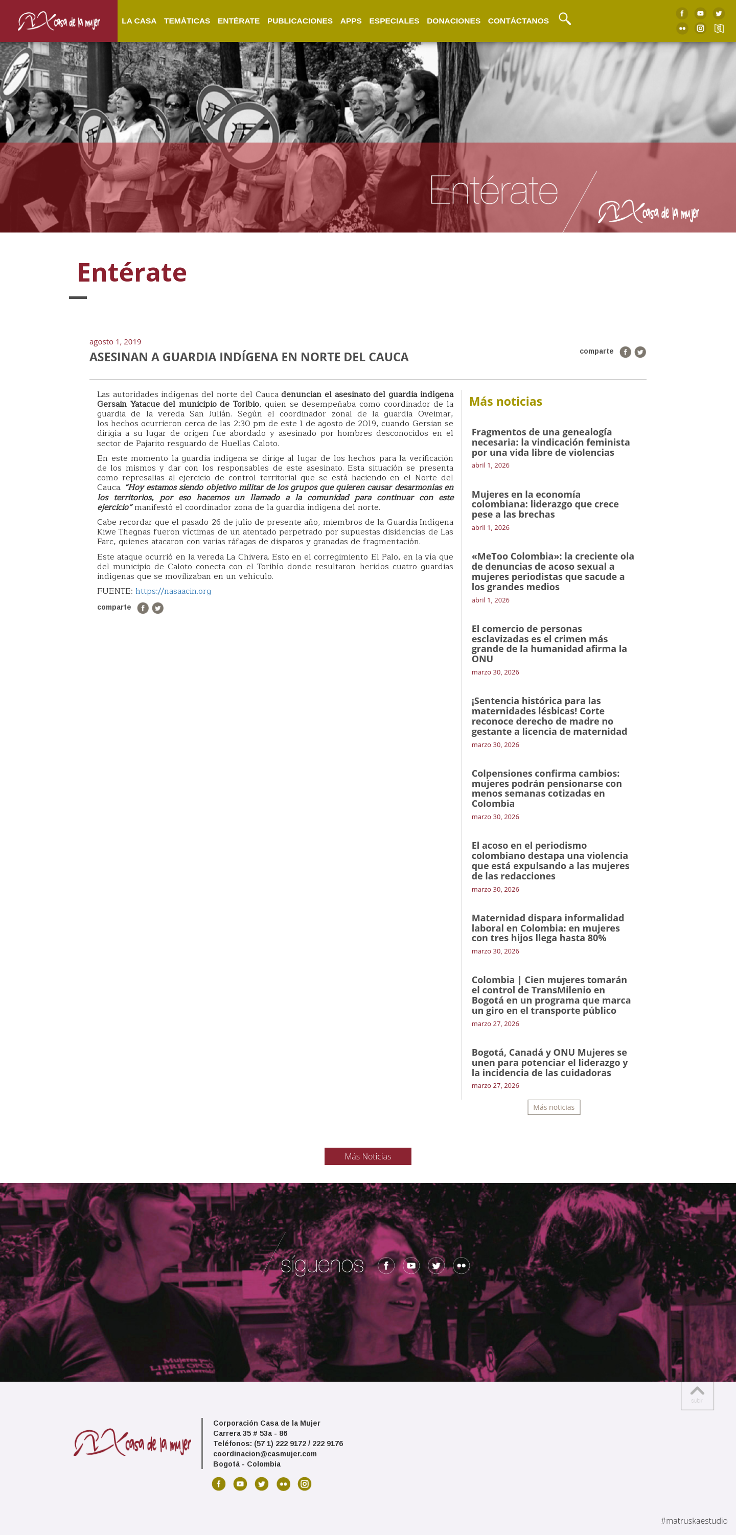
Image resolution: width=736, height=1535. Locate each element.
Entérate (239, 20)
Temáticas (187, 20)
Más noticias (553, 1107)
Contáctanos (518, 20)
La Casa (139, 20)
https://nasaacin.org (173, 591)
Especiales (394, 20)
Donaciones (453, 20)
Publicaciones (300, 20)
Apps (351, 20)
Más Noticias (368, 1156)
